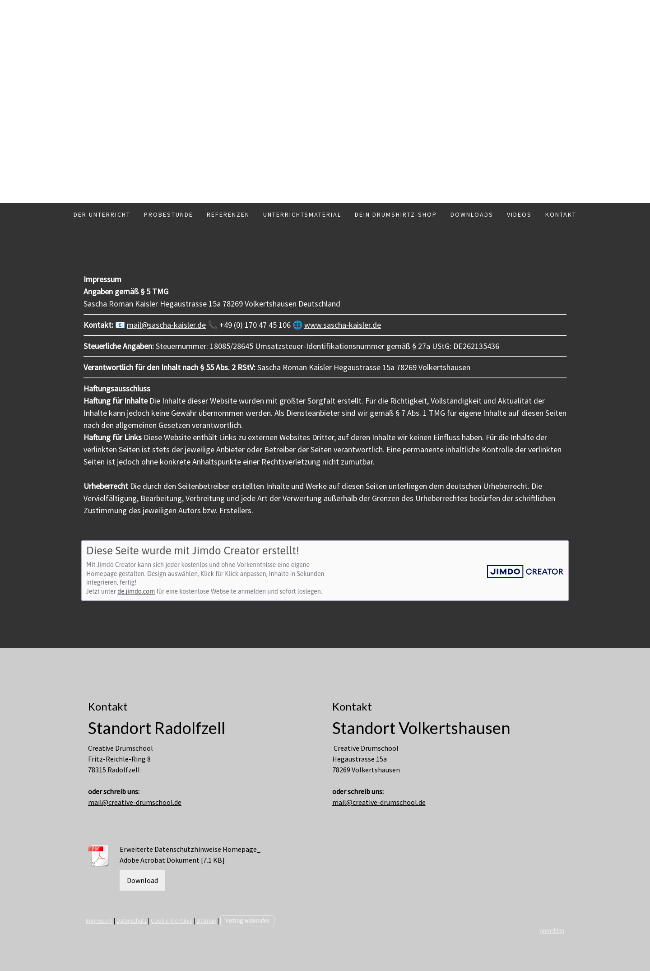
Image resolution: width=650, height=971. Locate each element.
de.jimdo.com (136, 591)
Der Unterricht (102, 214)
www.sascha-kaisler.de (342, 325)
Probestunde (168, 214)
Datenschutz (131, 920)
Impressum (99, 920)
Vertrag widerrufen (247, 920)
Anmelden (552, 930)
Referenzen (228, 214)
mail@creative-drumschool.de (134, 802)
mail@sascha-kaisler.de (166, 325)
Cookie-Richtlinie (171, 920)
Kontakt (560, 214)
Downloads (471, 214)
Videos (519, 214)
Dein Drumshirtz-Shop (396, 214)
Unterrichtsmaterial (302, 214)
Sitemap (206, 920)
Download (142, 880)
